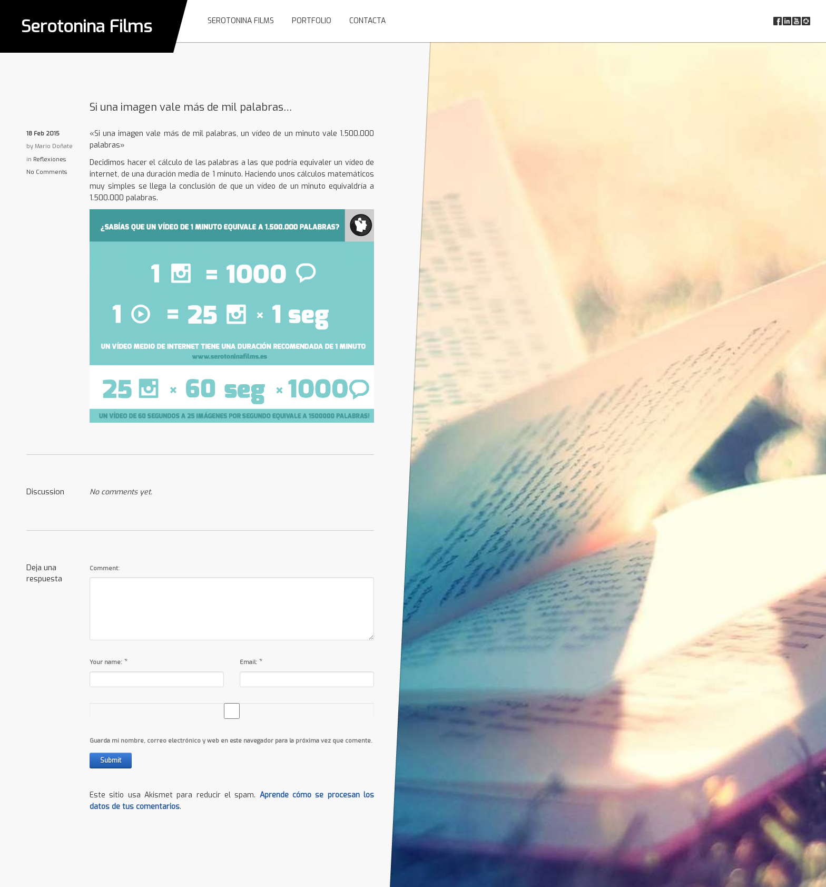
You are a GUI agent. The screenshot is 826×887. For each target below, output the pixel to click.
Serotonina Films (86, 26)
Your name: (106, 662)
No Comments (46, 172)
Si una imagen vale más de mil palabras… (191, 107)
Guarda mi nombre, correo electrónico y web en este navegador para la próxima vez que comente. (231, 741)
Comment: (105, 568)
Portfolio (311, 21)
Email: (248, 662)
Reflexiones (49, 159)
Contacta (367, 21)
